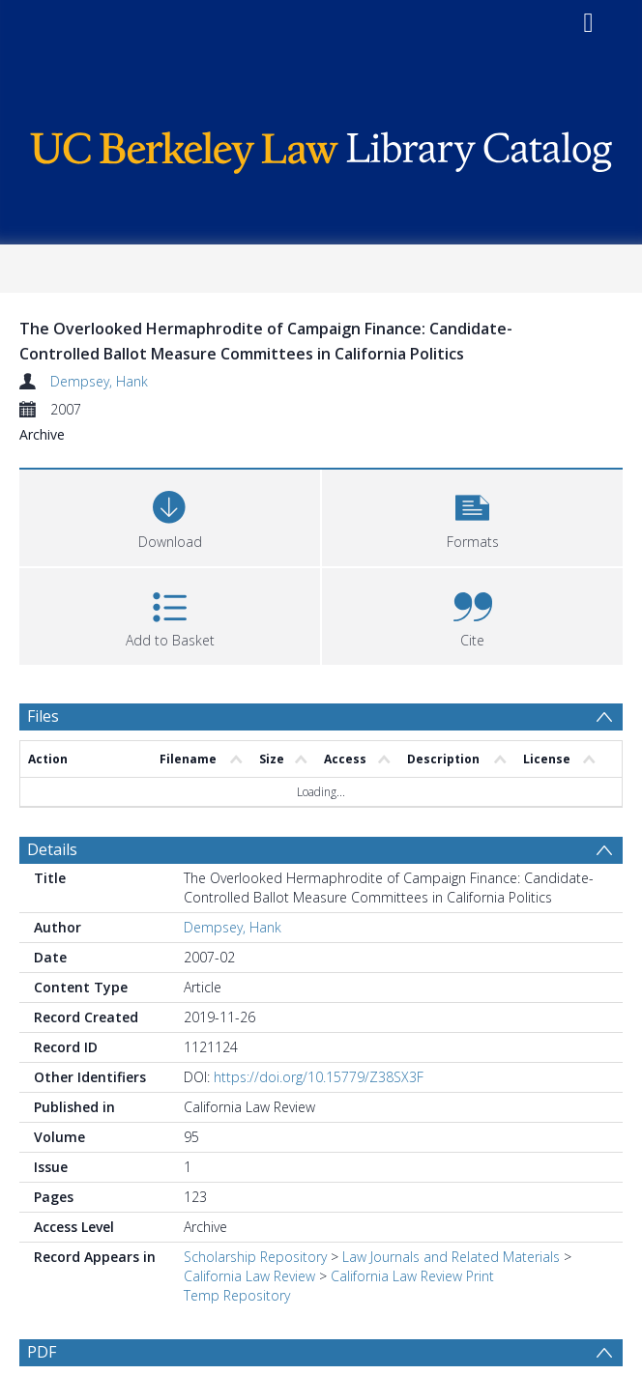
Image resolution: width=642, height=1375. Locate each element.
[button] (472, 515)
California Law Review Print (412, 1276)
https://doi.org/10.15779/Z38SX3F (318, 1077)
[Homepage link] (321, 147)
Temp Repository (237, 1295)
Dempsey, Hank (99, 381)
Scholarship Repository (255, 1256)
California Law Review (249, 1276)
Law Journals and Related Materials (451, 1256)
